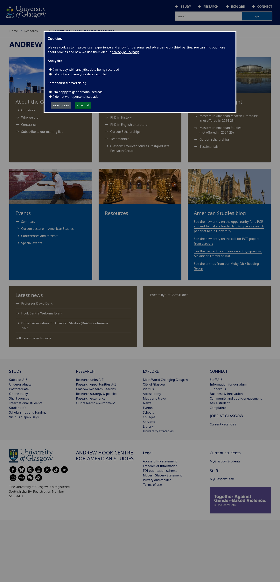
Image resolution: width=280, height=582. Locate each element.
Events (148, 408)
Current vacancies (223, 424)
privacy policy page (125, 52)
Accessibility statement (160, 461)
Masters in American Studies (221, 128)
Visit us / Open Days (24, 417)
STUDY (15, 371)
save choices (61, 105)
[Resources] (140, 197)
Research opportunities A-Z (96, 384)
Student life (17, 408)
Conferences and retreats (39, 236)
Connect (264, 6)
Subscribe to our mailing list (42, 131)
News (147, 403)
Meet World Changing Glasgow (165, 380)
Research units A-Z (90, 380)
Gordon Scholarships (125, 131)
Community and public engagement (236, 398)
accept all (83, 105)
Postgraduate (19, 389)
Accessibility (152, 394)
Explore (238, 6)
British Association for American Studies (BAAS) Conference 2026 (64, 325)
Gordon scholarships (215, 139)
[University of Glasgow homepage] (25, 11)
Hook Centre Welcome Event (41, 313)
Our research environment (95, 403)
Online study (18, 394)
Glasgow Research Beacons (96, 389)
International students (25, 403)
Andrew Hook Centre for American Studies (105, 455)
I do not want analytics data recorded (80, 74)
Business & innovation (226, 394)
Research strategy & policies (96, 394)
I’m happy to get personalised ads (77, 92)
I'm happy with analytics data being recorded (86, 69)
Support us (218, 389)
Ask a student (220, 403)
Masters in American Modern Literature (229, 116)
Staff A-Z (216, 380)
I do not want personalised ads (75, 96)
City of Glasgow (154, 384)
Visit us (148, 389)
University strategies (158, 431)
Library (148, 426)
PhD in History (121, 117)
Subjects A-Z (18, 380)
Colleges (149, 417)
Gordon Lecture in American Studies (47, 228)
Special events (31, 243)
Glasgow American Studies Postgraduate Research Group (139, 148)
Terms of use (152, 485)
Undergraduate (20, 384)
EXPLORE (151, 371)
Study (186, 6)
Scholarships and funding (27, 412)
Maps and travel (155, 398)
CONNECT (219, 371)
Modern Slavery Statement (162, 475)
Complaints (218, 408)
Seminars (28, 221)
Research (211, 6)
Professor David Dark (36, 303)
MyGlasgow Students (225, 461)
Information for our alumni (229, 384)
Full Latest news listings (33, 338)
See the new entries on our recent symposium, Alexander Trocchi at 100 (228, 253)
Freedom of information (160, 466)
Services (149, 422)
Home (13, 31)
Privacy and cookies (157, 480)
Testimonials (119, 139)
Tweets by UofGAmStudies (168, 295)
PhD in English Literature (129, 124)
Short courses (19, 398)
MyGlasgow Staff (222, 479)
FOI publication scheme (160, 470)
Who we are (29, 117)
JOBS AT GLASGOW (226, 415)
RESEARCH (85, 371)
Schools (148, 412)
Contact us (29, 124)
